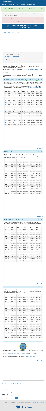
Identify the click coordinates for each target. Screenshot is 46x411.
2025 (9, 32)
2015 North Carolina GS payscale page (33, 87)
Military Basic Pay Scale (30, 356)
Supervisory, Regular (9, 61)
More (34, 4)
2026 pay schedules (37, 8)
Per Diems (23, 4)
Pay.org (7, 1)
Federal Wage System (12, 353)
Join (16, 398)
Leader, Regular (8, 59)
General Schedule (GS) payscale (32, 69)
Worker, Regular (8, 57)
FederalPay (5, 13)
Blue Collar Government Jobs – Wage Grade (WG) (11, 384)
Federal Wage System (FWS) (16, 13)
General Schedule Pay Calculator (8, 389)
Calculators (11, 4)
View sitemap (41, 402)
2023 (18, 32)
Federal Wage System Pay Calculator (9, 390)
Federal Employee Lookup (7, 392)
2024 (13, 32)
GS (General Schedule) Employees (12, 56)
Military (17, 4)
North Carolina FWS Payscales (32, 13)
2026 (5, 32)
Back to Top (40, 148)
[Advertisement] (23, 43)
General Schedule (21, 353)
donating (31, 21)
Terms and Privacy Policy (34, 402)
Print (40, 79)
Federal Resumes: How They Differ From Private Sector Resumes (14, 383)
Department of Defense (11, 351)
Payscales (4, 4)
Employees (29, 4)
